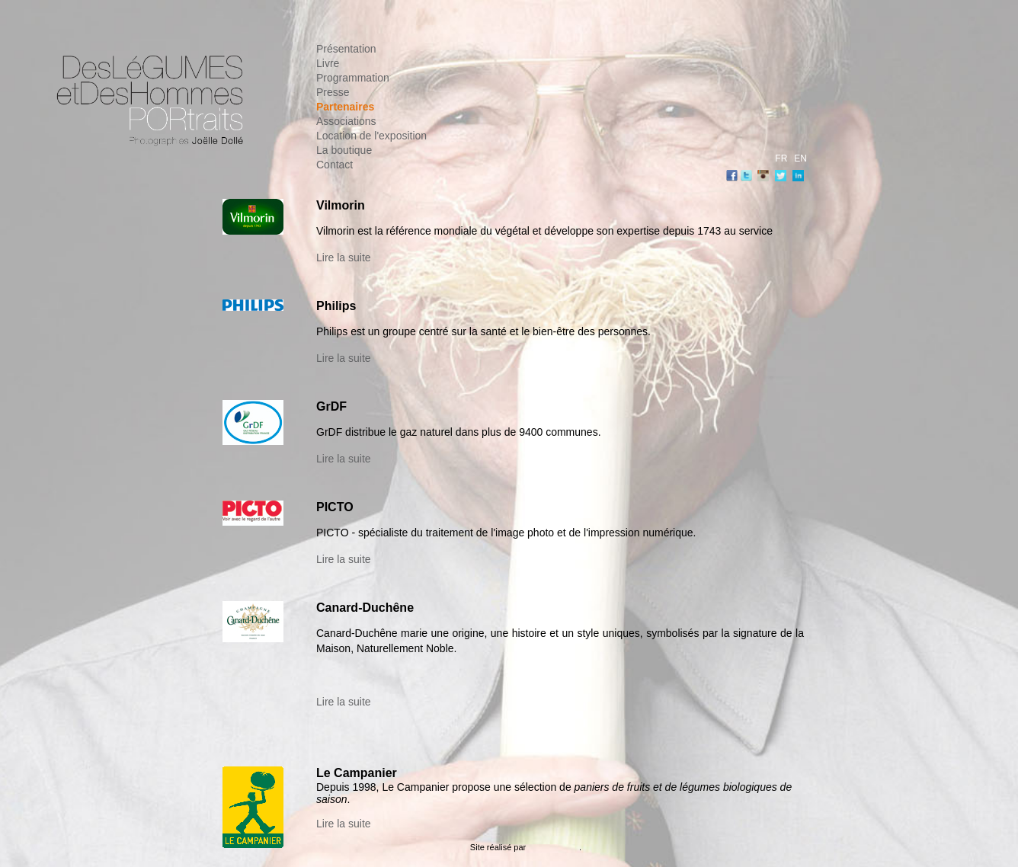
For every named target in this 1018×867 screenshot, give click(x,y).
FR (781, 158)
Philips (336, 305)
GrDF (331, 406)
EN (800, 158)
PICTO (335, 507)
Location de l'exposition (371, 136)
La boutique (344, 150)
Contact (334, 164)
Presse (333, 92)
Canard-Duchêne (365, 607)
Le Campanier (356, 772)
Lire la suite (343, 257)
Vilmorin (340, 205)
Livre (327, 63)
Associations (346, 121)
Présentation (346, 49)
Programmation (352, 78)
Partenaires (345, 107)
